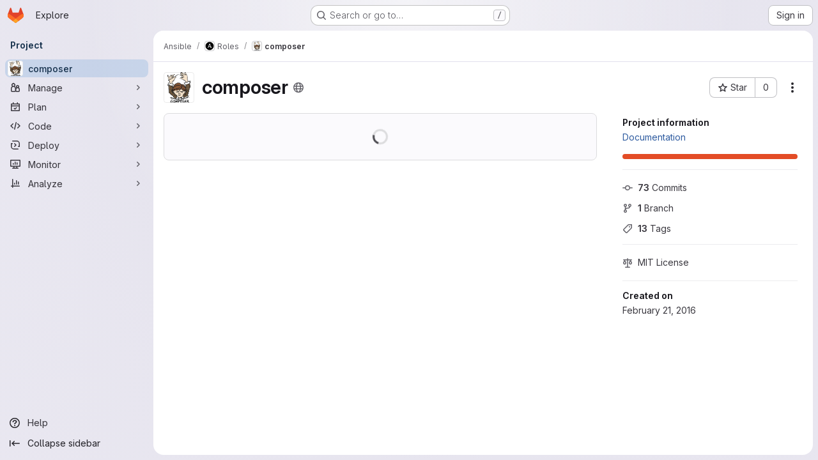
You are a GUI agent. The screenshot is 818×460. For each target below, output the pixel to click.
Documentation (654, 137)
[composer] (76, 68)
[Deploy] (76, 145)
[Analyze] (76, 183)
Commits (654, 187)
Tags (646, 228)
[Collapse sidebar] (76, 443)
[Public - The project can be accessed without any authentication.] (298, 87)
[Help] (76, 423)
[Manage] (76, 87)
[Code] (76, 126)
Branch (648, 208)
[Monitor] (76, 164)
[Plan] (76, 107)
